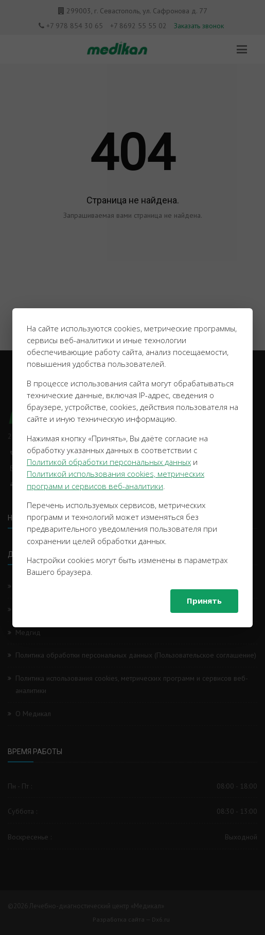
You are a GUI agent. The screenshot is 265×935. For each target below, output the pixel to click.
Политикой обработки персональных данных (109, 462)
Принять (204, 600)
